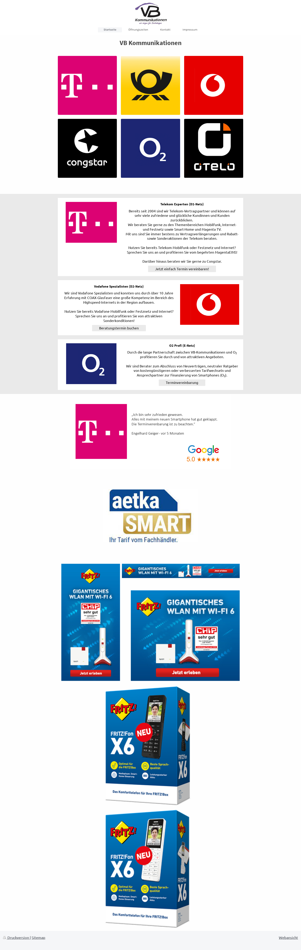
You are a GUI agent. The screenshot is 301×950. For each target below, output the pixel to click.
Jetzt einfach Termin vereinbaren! (182, 269)
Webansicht (288, 937)
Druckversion (16, 937)
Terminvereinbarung (182, 382)
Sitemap (38, 937)
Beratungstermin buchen (119, 328)
